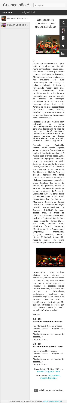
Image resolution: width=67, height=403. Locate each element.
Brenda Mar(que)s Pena (48, 371)
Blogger (45, 401)
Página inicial (28, 12)
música (43, 378)
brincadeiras (54, 375)
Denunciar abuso (55, 401)
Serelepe (52, 378)
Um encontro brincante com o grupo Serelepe (25, 18)
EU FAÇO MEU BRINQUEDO (19, 25)
